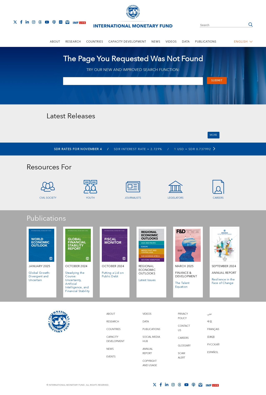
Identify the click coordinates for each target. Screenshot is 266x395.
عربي (209, 314)
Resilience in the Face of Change (223, 281)
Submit (217, 80)
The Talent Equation (182, 285)
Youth (90, 198)
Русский (213, 344)
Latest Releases (71, 116)
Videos (171, 41)
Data (186, 41)
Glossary (184, 346)
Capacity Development (127, 41)
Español (212, 352)
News (155, 41)
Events (111, 357)
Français (213, 329)
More (213, 135)
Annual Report (148, 351)
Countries (94, 41)
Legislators (175, 198)
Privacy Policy (183, 316)
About (55, 41)
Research (73, 41)
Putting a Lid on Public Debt (113, 274)
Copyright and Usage (150, 363)
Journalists (133, 198)
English (243, 41)
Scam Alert (181, 355)
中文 (209, 321)
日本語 (211, 337)
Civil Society (47, 198)
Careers (218, 198)
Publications (205, 41)
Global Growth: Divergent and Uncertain (39, 276)
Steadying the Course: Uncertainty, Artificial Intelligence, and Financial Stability (77, 282)
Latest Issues (147, 280)
